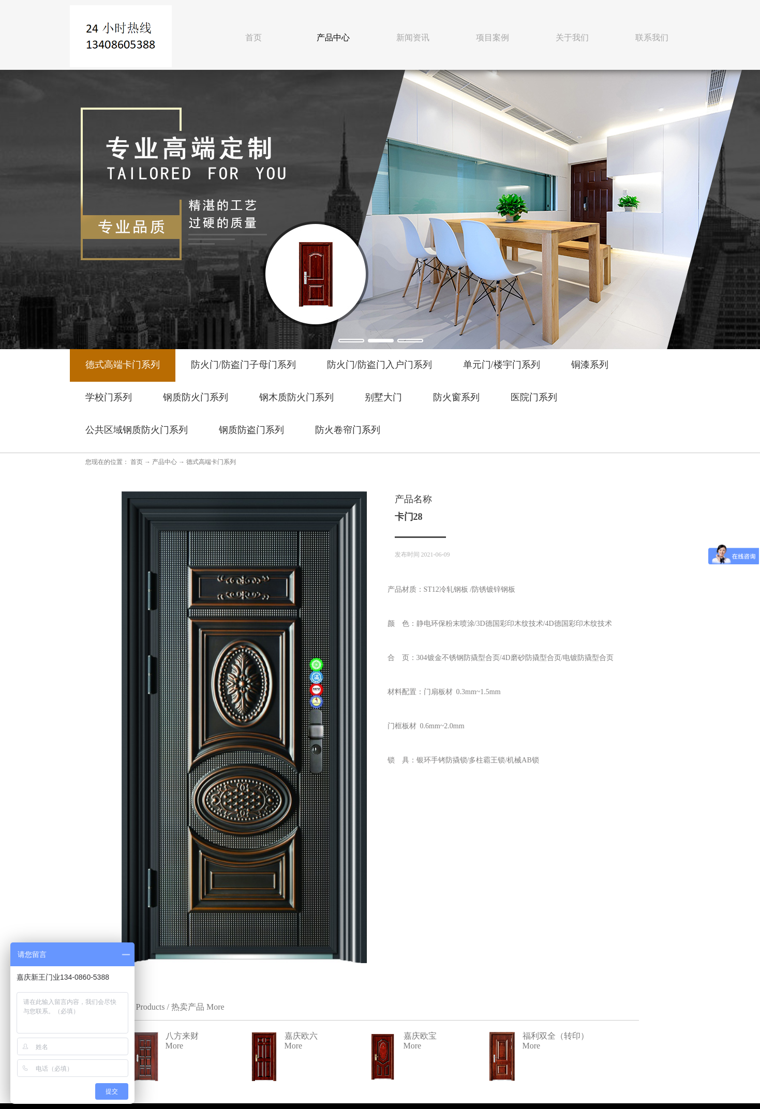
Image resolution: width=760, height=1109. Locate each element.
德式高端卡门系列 (211, 462)
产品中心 (164, 462)
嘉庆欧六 (567, 935)
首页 (253, 37)
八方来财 (448, 935)
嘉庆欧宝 (448, 987)
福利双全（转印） (583, 987)
